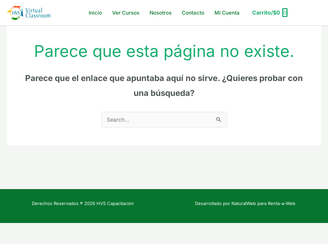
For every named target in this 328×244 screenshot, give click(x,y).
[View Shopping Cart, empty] (270, 12)
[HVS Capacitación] (29, 12)
